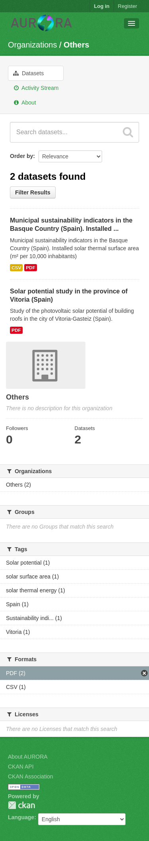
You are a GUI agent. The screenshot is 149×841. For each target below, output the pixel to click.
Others (76, 44)
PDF (30, 267)
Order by (21, 156)
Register (127, 6)
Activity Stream (35, 88)
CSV (16, 267)
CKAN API (21, 766)
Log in (102, 6)
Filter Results (32, 192)
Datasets (28, 73)
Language (21, 817)
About (24, 102)
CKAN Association (30, 776)
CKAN (21, 805)
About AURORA (28, 756)
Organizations (32, 44)
